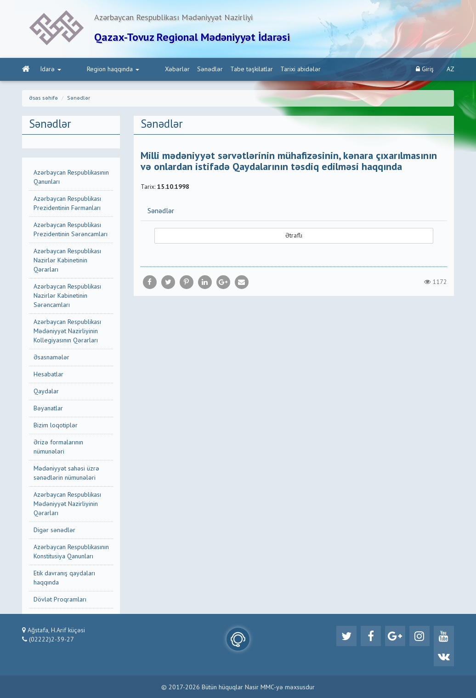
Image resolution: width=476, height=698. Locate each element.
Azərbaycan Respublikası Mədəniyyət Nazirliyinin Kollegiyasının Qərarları (67, 331)
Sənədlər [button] (160, 211)
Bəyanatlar (48, 408)
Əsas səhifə (43, 98)
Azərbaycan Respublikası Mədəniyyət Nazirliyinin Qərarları (67, 504)
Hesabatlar (48, 374)
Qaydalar (46, 391)
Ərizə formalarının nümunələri (58, 447)
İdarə (50, 69)
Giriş (425, 69)
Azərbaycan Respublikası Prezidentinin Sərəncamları (71, 230)
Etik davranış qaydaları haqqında (64, 578)
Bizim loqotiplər (56, 425)
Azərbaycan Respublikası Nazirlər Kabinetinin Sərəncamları (67, 296)
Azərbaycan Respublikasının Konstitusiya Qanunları (71, 552)
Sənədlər (173, 69)
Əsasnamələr (51, 357)
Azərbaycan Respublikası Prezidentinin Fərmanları (67, 203)
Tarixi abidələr (264, 69)
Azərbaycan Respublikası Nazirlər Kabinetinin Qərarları (67, 260)
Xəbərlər (140, 69)
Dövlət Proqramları (60, 599)
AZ (450, 69)
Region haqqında (94, 69)
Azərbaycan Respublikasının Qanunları (71, 177)
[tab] (294, 211)
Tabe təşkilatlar (214, 69)
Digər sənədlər (54, 530)
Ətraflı (293, 236)
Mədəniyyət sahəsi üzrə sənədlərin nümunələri (66, 473)
